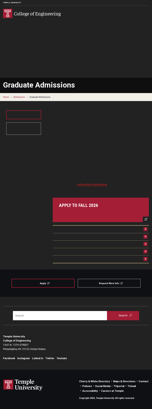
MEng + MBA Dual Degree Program (75, 259)
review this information (92, 184)
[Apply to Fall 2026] (101, 210)
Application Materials (67, 236)
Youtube (62, 358)
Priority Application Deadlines (72, 244)
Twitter (49, 358)
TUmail (132, 386)
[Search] (60, 315)
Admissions (19, 97)
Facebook (9, 358)
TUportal (119, 386)
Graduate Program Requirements (74, 229)
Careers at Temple (112, 390)
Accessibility (90, 390)
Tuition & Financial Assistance (72, 251)
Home (6, 97)
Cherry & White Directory (94, 381)
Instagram (23, 358)
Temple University (12, 3)
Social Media (103, 386)
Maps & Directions (124, 381)
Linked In (37, 358)
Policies (87, 386)
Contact (144, 381)
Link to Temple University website (23, 385)
